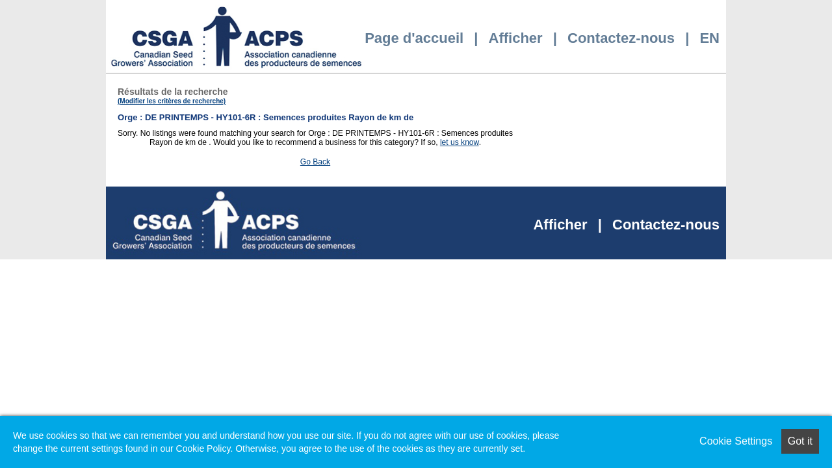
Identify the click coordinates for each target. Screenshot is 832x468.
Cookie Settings (735, 441)
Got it (800, 441)
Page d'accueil (414, 38)
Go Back (315, 161)
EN (709, 38)
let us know (459, 142)
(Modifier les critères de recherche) (172, 101)
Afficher (516, 38)
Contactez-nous (621, 38)
